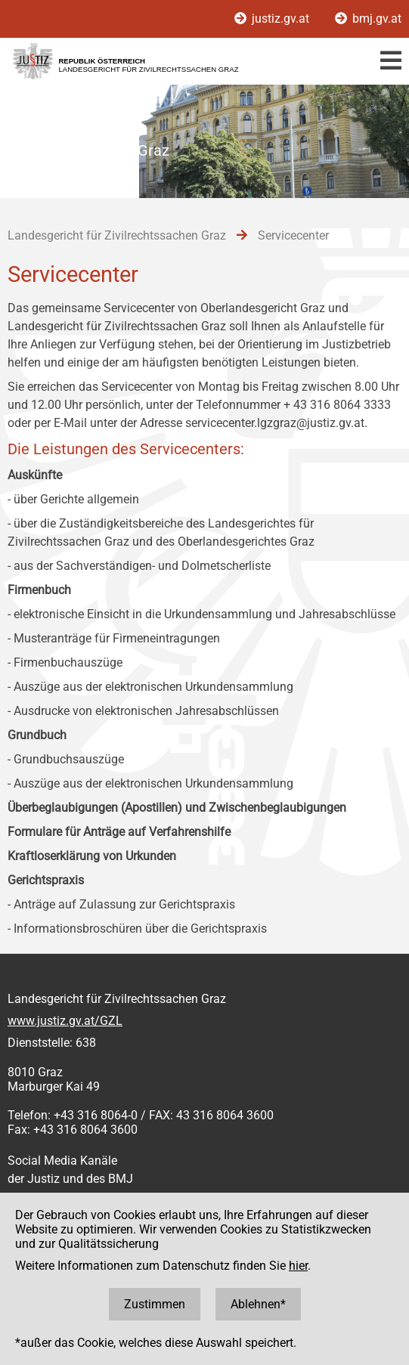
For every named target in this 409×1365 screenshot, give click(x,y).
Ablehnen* (258, 1304)
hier (298, 1265)
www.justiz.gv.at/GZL (65, 1021)
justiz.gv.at (273, 18)
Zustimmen (154, 1304)
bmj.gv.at (368, 18)
